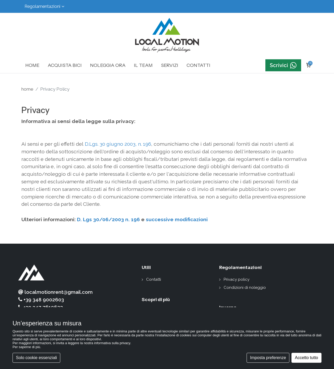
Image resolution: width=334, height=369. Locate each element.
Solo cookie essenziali (36, 357)
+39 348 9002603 (41, 299)
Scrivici (283, 65)
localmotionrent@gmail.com (55, 292)
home (27, 89)
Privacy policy (236, 279)
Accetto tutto (306, 357)
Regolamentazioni (44, 6)
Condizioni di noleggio (245, 287)
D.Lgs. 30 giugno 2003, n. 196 (118, 144)
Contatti (153, 279)
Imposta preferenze (268, 357)
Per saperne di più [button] (26, 347)
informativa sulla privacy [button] (112, 343)
